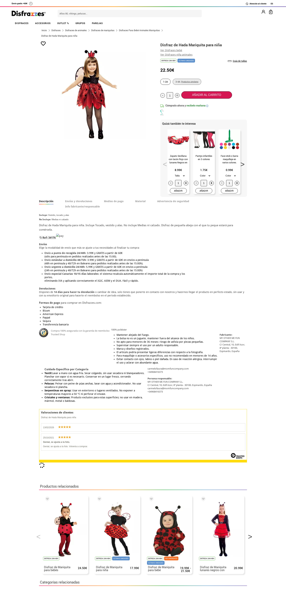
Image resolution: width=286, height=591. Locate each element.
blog (121, 507)
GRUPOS (80, 23)
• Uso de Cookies (51, 552)
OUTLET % (63, 23)
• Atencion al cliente (53, 547)
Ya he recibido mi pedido (202, 534)
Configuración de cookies (58, 556)
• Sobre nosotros (51, 534)
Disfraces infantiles (121, 431)
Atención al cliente (256, 3)
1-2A (165, 81)
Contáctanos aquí (122, 530)
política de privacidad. (156, 484)
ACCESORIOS (43, 23)
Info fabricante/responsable (82, 206)
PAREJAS (97, 23)
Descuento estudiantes (57, 530)
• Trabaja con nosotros (55, 561)
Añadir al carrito (206, 94)
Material (140, 201)
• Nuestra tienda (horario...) (58, 526)
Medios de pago (113, 201)
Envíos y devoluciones (78, 201)
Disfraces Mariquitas (87, 431)
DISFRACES (22, 23)
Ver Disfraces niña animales (176, 54)
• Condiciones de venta (55, 539)
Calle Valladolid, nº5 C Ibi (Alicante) (200, 553)
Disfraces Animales (54, 431)
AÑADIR (178, 190)
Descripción (46, 201)
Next (241, 163)
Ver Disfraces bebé (171, 50)
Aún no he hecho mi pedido (203, 526)
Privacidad (66, 543)
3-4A (186, 81)
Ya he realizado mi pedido (203, 530)
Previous (164, 163)
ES (272, 3)
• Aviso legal (48, 543)
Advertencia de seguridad (173, 201)
